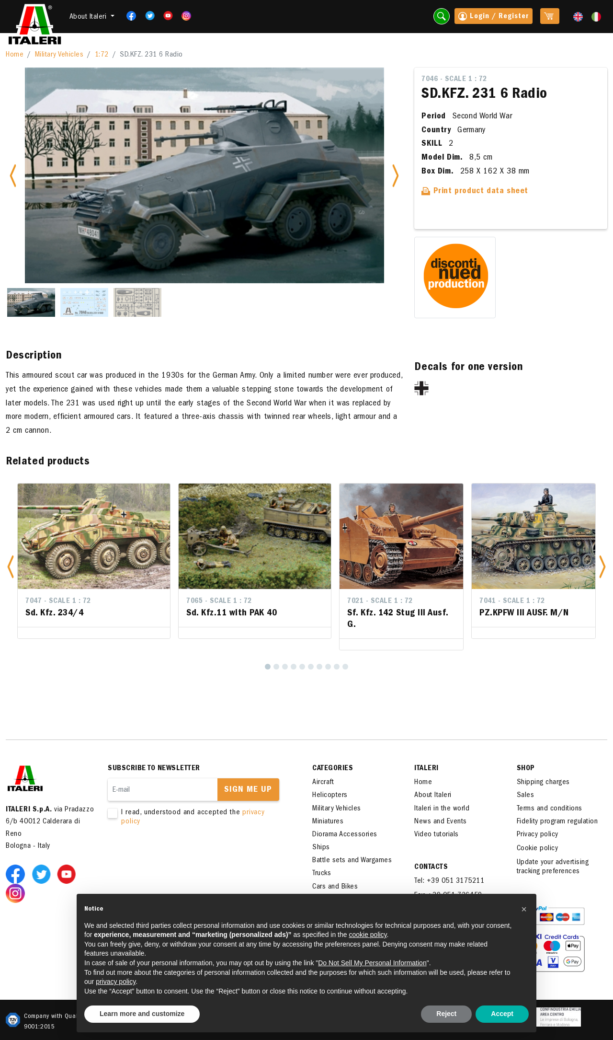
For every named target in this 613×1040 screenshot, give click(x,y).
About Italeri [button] (89, 17)
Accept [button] (502, 1013)
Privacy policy (537, 835)
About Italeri (433, 795)
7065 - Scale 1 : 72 (219, 601)
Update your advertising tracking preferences (553, 867)
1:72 (102, 55)
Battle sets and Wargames (352, 861)
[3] (285, 666)
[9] (337, 666)
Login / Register (493, 17)
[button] (10, 566)
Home (14, 55)
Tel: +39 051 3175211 (449, 881)
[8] (328, 666)
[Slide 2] (84, 302)
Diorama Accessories (344, 835)
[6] (311, 666)
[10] (345, 666)
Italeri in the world (441, 809)
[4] (293, 666)
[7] (319, 666)
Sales (525, 795)
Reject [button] (446, 1013)
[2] (276, 666)
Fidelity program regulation (557, 822)
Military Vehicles (59, 55)
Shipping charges (543, 782)
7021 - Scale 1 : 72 (380, 601)
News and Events (440, 822)
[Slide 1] (31, 302)
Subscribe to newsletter (154, 769)
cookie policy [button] (367, 934)
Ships (321, 848)
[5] (302, 666)
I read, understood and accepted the (196, 818)
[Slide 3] (137, 302)
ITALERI (426, 769)
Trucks (321, 874)
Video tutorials (436, 835)
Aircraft (323, 782)
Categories (332, 769)
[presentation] (180, 857)
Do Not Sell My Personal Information (372, 963)
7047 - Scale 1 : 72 (58, 601)
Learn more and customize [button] (142, 1013)
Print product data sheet (474, 191)
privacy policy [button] (116, 981)
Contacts (431, 867)
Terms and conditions (549, 809)
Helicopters (330, 795)
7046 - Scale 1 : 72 (454, 79)
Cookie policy (537, 849)
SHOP (526, 769)
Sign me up (248, 790)
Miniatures (327, 822)
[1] (268, 666)
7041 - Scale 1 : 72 (512, 601)
